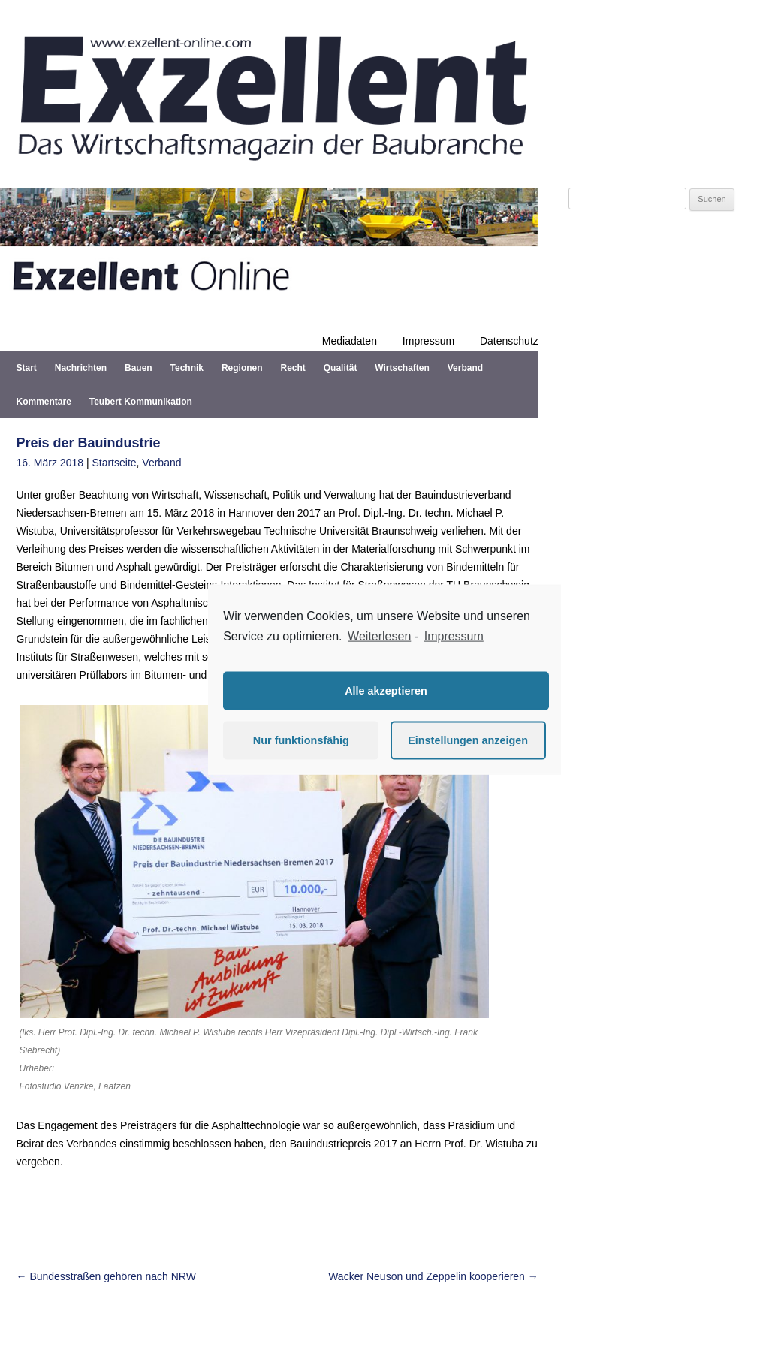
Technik (187, 368)
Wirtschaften (402, 368)
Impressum (428, 341)
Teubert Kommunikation (140, 401)
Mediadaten (349, 341)
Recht (292, 368)
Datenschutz (509, 341)
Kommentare (44, 401)
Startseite (114, 463)
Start (27, 368)
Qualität (340, 368)
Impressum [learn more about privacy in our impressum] (454, 636)
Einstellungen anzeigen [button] (468, 740)
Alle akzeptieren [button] (386, 691)
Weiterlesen (379, 636)
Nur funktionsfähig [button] (301, 740)
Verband (465, 368)
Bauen (138, 368)
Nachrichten (81, 368)
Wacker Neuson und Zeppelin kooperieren (433, 1276)
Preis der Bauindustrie (89, 442)
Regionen (242, 368)
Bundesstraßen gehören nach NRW (106, 1276)
